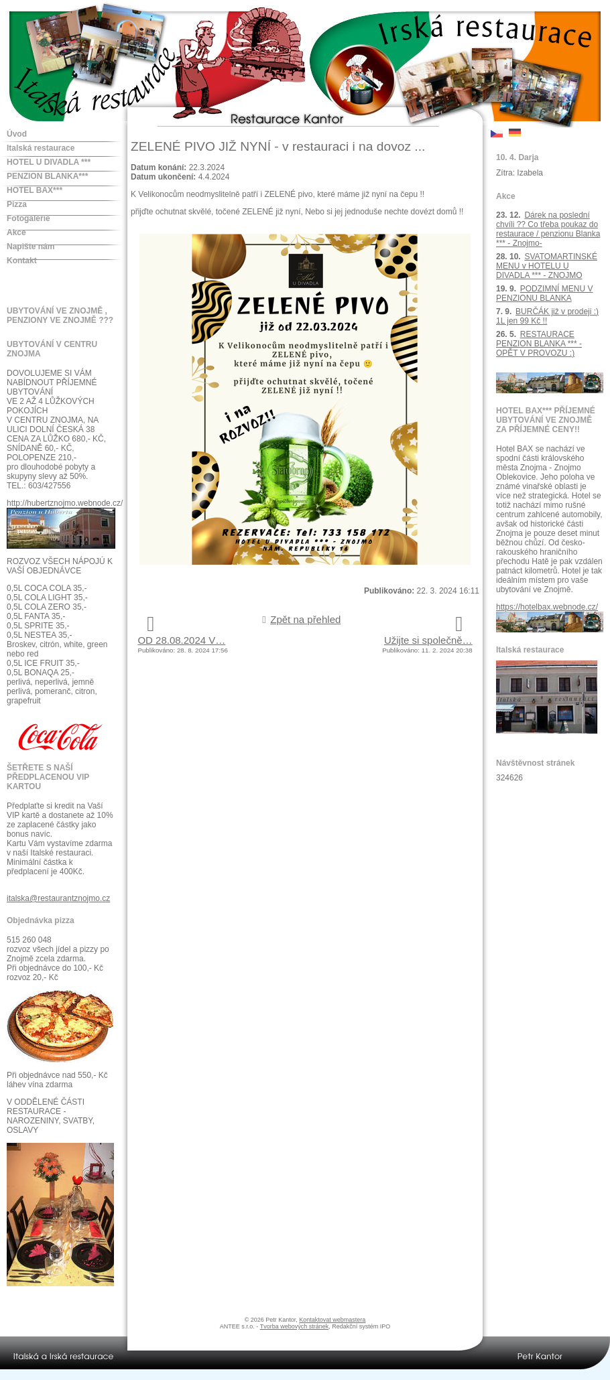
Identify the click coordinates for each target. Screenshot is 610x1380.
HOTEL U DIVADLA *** (48, 162)
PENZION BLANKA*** (47, 176)
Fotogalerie (28, 218)
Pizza (17, 204)
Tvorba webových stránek (294, 1326)
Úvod (17, 134)
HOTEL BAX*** (34, 190)
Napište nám (30, 246)
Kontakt (22, 260)
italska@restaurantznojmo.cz (58, 898)
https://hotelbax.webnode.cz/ (547, 607)
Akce (16, 232)
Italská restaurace (40, 148)
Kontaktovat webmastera (332, 1319)
